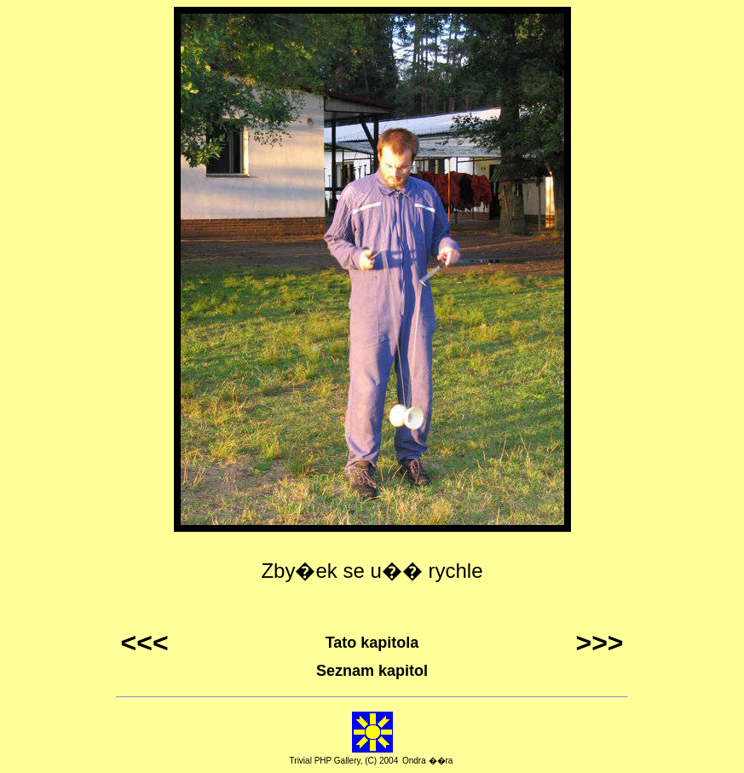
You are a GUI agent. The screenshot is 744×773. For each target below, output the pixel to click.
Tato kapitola (372, 642)
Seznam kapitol (372, 670)
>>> (599, 642)
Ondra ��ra (427, 760)
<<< (145, 642)
